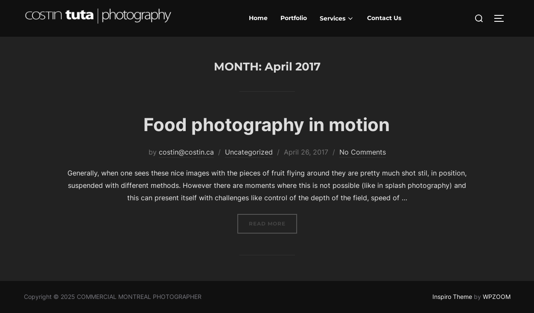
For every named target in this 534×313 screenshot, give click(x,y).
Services (337, 18)
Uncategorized (249, 152)
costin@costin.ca (186, 152)
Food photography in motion (266, 124)
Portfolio (293, 18)
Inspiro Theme (452, 296)
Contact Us (384, 18)
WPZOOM (497, 296)
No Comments (362, 152)
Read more (273, 223)
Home (258, 18)
